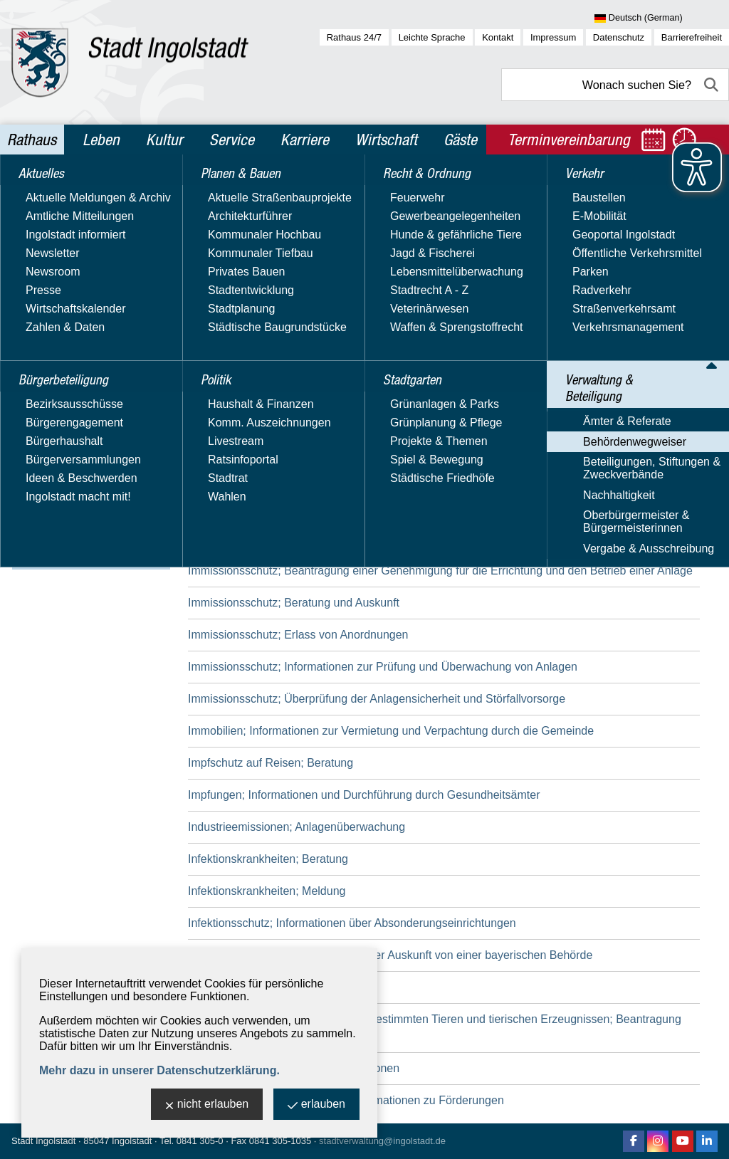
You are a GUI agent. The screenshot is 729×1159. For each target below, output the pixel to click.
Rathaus (31, 139)
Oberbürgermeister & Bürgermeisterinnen (72, 532)
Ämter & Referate (63, 430)
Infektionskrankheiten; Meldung (266, 891)
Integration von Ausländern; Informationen (293, 1068)
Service (231, 139)
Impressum (553, 37)
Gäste (460, 139)
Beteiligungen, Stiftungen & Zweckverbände (88, 478)
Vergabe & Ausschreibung (84, 559)
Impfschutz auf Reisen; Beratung (270, 763)
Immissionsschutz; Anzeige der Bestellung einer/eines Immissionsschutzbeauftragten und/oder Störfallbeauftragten (426, 480)
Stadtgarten (53, 344)
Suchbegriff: (218, 284)
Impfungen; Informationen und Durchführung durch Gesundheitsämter (364, 795)
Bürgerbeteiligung (70, 221)
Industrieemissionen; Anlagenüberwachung (296, 827)
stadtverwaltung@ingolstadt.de (382, 1141)
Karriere (304, 139)
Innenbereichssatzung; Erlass (262, 987)
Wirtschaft (386, 139)
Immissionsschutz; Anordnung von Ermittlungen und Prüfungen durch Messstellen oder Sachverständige (407, 431)
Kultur (164, 139)
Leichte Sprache (432, 37)
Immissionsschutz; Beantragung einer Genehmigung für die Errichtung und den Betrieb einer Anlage (440, 571)
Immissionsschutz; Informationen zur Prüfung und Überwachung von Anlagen (382, 667)
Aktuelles (45, 191)
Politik (36, 282)
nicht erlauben (207, 1105)
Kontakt (497, 37)
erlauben (316, 1105)
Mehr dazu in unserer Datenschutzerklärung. (159, 1070)
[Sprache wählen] (661, 18)
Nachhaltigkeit (55, 505)
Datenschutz (618, 37)
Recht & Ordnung (68, 313)
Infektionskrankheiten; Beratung (268, 859)
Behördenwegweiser (70, 451)
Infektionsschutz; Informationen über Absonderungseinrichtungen (352, 923)
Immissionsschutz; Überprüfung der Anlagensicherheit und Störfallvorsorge (376, 699)
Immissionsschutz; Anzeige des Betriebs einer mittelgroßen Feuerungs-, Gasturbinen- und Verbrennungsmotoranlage (415, 530)
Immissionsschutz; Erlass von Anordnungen (298, 635)
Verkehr (42, 374)
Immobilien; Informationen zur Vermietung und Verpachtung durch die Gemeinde (391, 731)
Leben (101, 139)
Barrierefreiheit (691, 37)
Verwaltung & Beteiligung (91, 405)
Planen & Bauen (64, 252)
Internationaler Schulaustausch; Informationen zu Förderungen (346, 1100)
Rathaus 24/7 (354, 37)
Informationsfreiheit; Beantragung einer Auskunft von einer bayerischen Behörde (390, 955)
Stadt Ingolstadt (43, 1141)
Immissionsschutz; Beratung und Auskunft (293, 603)
